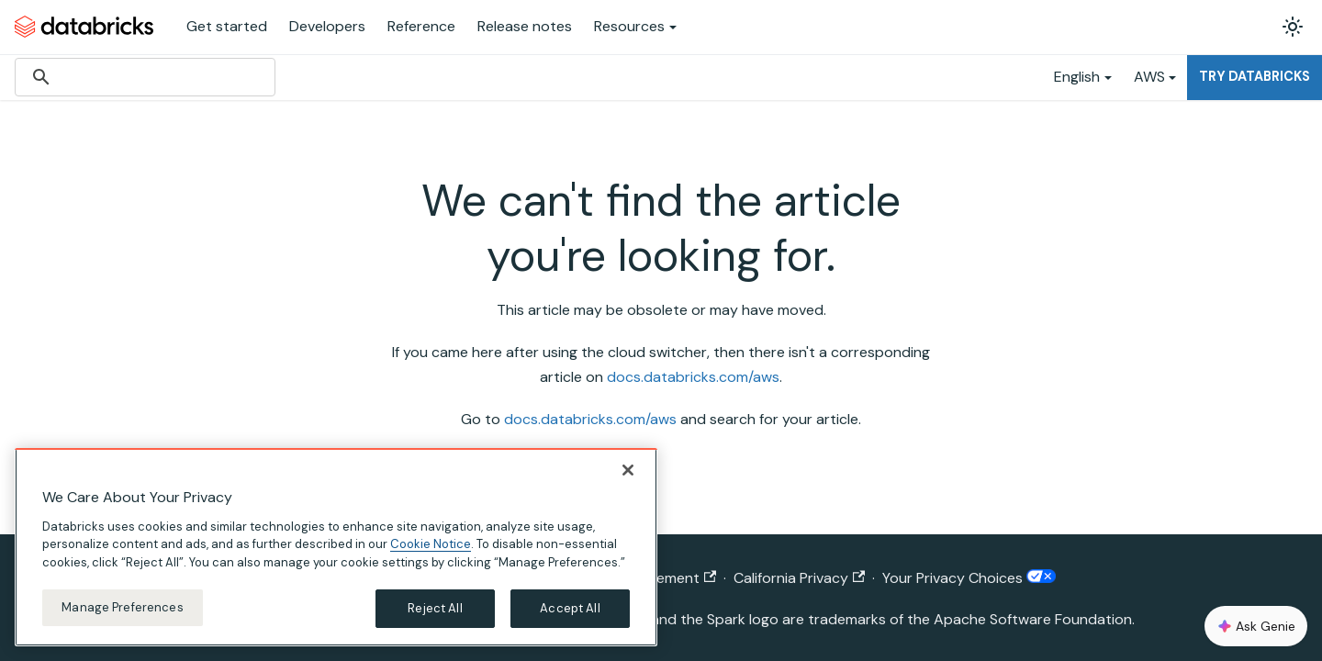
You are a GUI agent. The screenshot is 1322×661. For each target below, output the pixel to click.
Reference (421, 26)
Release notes (524, 26)
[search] (142, 77)
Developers (327, 26)
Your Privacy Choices (968, 578)
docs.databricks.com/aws (693, 377)
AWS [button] (1149, 76)
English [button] (1077, 76)
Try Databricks (1254, 76)
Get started (226, 26)
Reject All (435, 608)
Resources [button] (629, 26)
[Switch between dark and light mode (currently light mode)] (1292, 26)
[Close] (628, 470)
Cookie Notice (430, 544)
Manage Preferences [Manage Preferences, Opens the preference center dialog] (122, 607)
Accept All (569, 608)
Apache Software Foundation (1033, 619)
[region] (336, 547)
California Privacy (799, 578)
